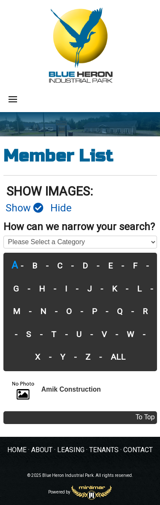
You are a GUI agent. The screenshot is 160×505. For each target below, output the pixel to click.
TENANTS (104, 450)
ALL (118, 357)
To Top (145, 417)
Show (25, 208)
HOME (16, 450)
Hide (61, 208)
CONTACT (138, 450)
